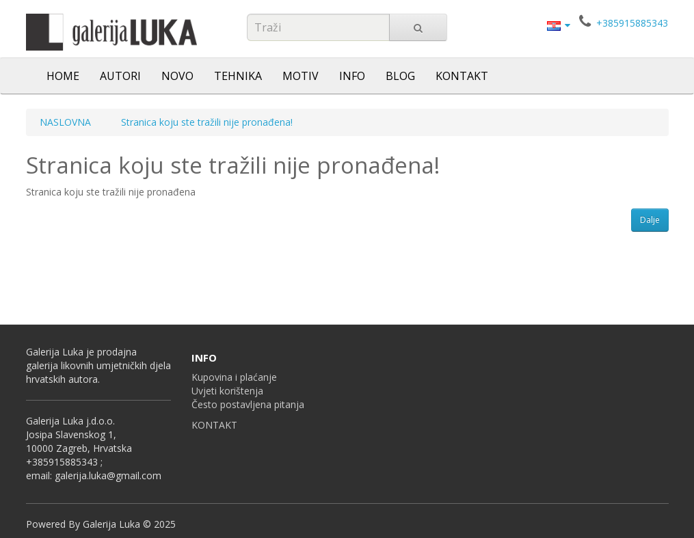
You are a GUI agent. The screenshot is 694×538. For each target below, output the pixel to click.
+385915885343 (632, 22)
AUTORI (120, 75)
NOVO (177, 75)
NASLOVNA (65, 122)
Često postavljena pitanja (247, 404)
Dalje (650, 220)
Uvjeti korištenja (227, 390)
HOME (62, 75)
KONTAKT (462, 75)
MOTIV (300, 75)
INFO (352, 75)
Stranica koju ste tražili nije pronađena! (207, 122)
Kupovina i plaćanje (234, 377)
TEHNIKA (238, 75)
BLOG (400, 75)
